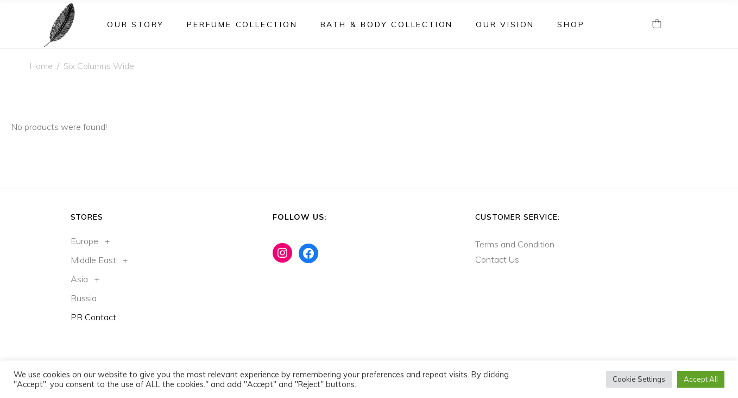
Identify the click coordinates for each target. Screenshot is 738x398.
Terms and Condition (514, 244)
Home (41, 65)
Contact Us (497, 259)
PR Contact (93, 317)
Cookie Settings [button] (639, 379)
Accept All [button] (701, 379)
